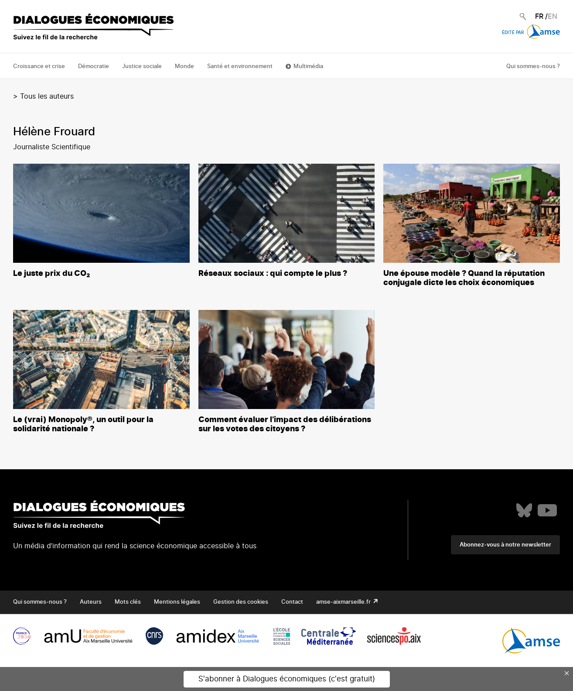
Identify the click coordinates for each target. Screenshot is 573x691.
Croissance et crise (39, 66)
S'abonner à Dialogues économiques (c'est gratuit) (286, 679)
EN (552, 16)
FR (539, 16)
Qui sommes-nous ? (533, 66)
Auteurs (91, 602)
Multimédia (308, 66)
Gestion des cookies (240, 602)
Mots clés (128, 602)
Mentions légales (177, 602)
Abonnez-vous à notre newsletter (505, 545)
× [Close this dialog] (567, 673)
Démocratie (93, 66)
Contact (292, 602)
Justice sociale (142, 66)
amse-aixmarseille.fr (344, 602)
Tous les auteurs (47, 96)
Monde (184, 66)
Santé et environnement (240, 66)
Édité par (531, 33)
